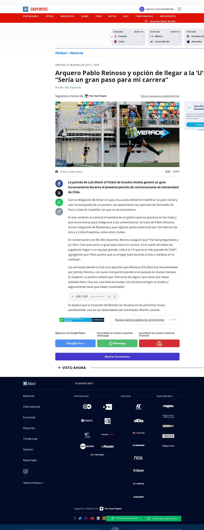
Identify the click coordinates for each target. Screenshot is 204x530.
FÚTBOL (50, 16)
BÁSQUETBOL (68, 16)
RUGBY (85, 16)
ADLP (126, 16)
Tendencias (30, 439)
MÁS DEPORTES (168, 16)
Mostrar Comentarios (117, 356)
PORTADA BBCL (31, 16)
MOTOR (112, 16)
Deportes (29, 428)
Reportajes (30, 460)
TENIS (98, 16)
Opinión (28, 449)
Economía (29, 417)
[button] (112, 37)
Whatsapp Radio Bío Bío (162, 518)
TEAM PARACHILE (144, 16)
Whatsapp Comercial (125, 518)
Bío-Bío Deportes (70, 88)
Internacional (31, 407)
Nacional (28, 396)
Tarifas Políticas (32, 482)
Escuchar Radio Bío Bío (161, 21)
